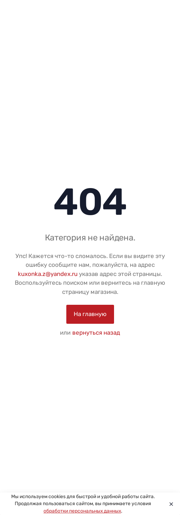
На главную (90, 313)
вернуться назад (96, 332)
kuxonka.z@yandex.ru (48, 273)
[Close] (169, 504)
